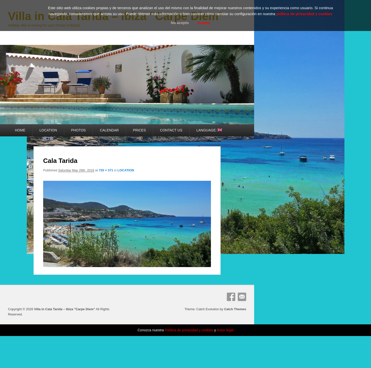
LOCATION (48, 130)
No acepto (180, 23)
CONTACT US (171, 130)
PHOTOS (78, 130)
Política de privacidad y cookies (189, 330)
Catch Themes (235, 309)
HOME (20, 130)
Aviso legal (225, 330)
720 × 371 (106, 170)
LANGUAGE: (209, 130)
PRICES (139, 130)
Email (242, 297)
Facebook (231, 297)
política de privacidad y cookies (304, 14)
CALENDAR (109, 130)
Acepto (204, 23)
